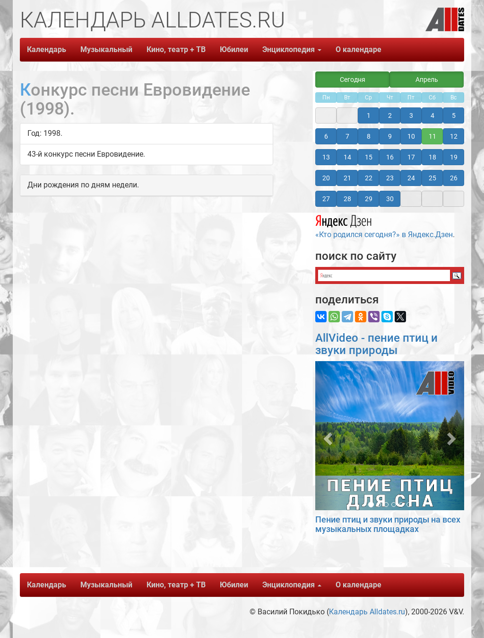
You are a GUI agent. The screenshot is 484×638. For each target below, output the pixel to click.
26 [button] (454, 178)
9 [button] (390, 136)
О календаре (358, 49)
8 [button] (369, 136)
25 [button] (432, 178)
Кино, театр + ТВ (176, 49)
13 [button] (326, 157)
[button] (326, 435)
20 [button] (326, 178)
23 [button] (390, 178)
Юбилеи (234, 49)
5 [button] (454, 115)
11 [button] (432, 136)
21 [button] (347, 178)
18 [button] (432, 157)
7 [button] (347, 136)
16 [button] (390, 157)
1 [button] (369, 115)
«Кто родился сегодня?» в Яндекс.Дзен (384, 225)
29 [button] (368, 199)
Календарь (46, 49)
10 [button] (411, 136)
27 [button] (326, 199)
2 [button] (390, 115)
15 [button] (368, 157)
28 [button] (347, 199)
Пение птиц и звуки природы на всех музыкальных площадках (387, 524)
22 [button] (368, 178)
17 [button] (411, 157)
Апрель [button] (426, 79)
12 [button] (454, 136)
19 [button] (454, 157)
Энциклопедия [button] (291, 49)
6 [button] (326, 136)
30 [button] (390, 199)
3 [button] (411, 115)
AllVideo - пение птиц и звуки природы (376, 344)
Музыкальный (106, 49)
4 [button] (432, 115)
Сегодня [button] (352, 79)
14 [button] (347, 157)
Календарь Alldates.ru (367, 611)
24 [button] (411, 178)
